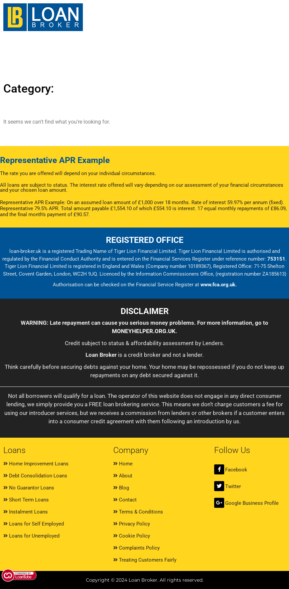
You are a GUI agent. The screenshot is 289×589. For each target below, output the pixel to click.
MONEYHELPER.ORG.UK (143, 331)
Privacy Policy (131, 524)
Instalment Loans (25, 512)
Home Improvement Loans (35, 464)
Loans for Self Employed (33, 524)
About (122, 476)
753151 (276, 259)
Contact (125, 500)
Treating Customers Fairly (144, 560)
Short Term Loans (26, 500)
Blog (121, 488)
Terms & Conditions (138, 512)
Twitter (233, 486)
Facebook (236, 470)
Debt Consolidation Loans (35, 476)
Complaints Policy (136, 548)
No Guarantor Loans (28, 488)
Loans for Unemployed (31, 536)
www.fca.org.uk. (218, 285)
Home (123, 464)
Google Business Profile (252, 503)
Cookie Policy (131, 536)
